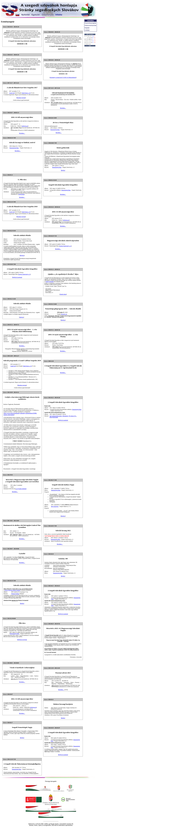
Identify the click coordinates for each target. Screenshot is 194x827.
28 (86, 44)
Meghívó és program (22, 639)
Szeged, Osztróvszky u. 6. (65, 246)
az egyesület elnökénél (21, 488)
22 (88, 42)
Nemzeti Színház (15, 593)
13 (85, 40)
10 (91, 39)
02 (89, 37)
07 (86, 39)
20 (85, 42)
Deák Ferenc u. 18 (26, 93)
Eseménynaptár (90, 23)
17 (91, 40)
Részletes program (21, 97)
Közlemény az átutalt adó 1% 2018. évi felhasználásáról (63, 77)
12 (94, 39)
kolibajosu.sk (25, 126)
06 (85, 39)
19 (94, 40)
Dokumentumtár (91, 25)
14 (86, 40)
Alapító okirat (63, 294)
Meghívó (63, 170)
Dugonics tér (64, 314)
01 (88, 37)
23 (89, 42)
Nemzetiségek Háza (55, 129)
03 (91, 37)
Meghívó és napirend (17, 277)
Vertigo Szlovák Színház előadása (12, 590)
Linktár (87, 30)
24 (91, 42)
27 (85, 44)
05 (94, 37)
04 (92, 37)
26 (94, 42)
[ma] (90, 45)
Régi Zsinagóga (54, 506)
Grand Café (12, 93)
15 (88, 40)
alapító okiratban (50, 281)
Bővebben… (63, 108)
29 (88, 44)
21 (86, 42)
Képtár (87, 28)
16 (89, 40)
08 (88, 39)
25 (92, 42)
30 (89, 44)
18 (92, 40)
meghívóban (21, 194)
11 (92, 39)
